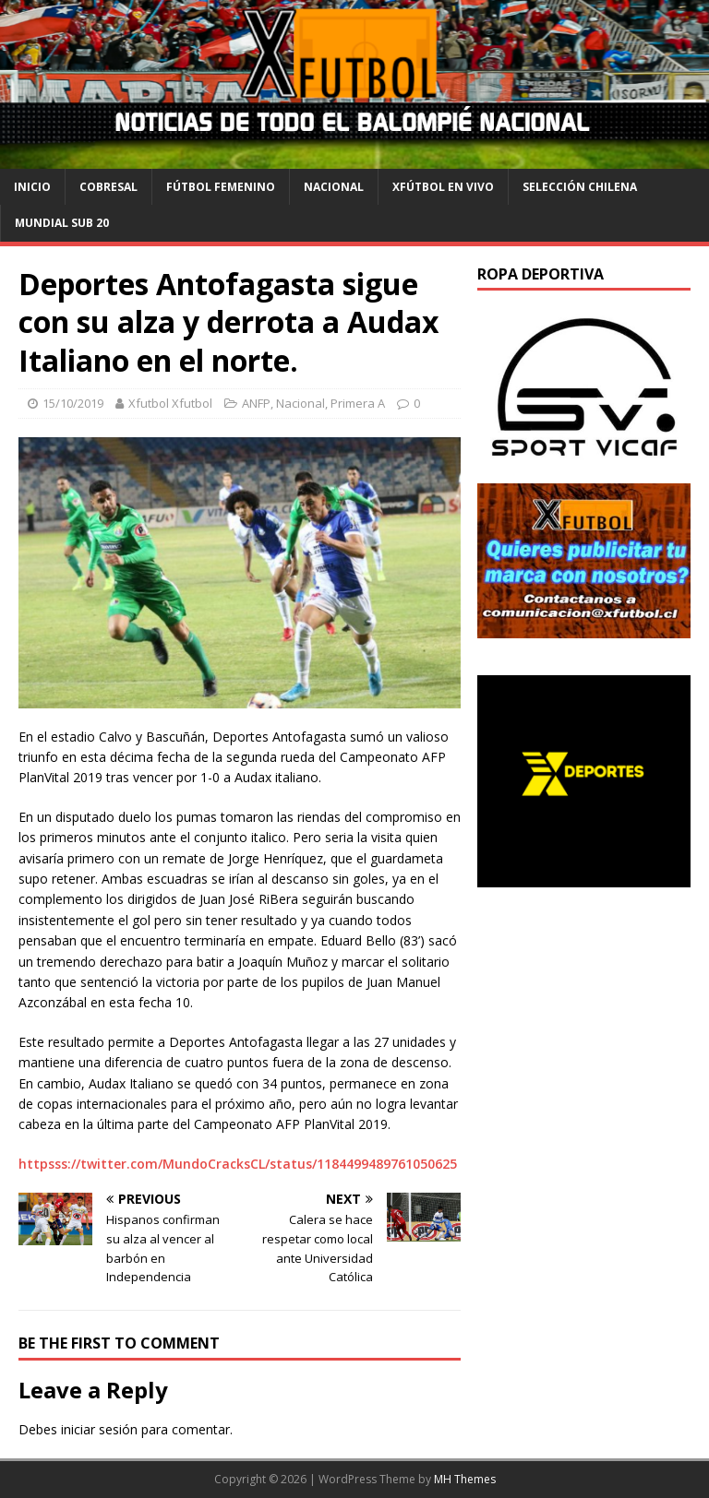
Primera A (357, 403)
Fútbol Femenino (220, 187)
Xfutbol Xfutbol (170, 403)
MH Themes (465, 1479)
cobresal (108, 187)
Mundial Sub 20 (62, 223)
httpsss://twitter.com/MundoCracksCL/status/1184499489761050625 (237, 1163)
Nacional (334, 187)
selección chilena (580, 187)
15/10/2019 (72, 403)
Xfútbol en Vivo (443, 187)
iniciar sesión (99, 1429)
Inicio (32, 187)
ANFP (256, 403)
